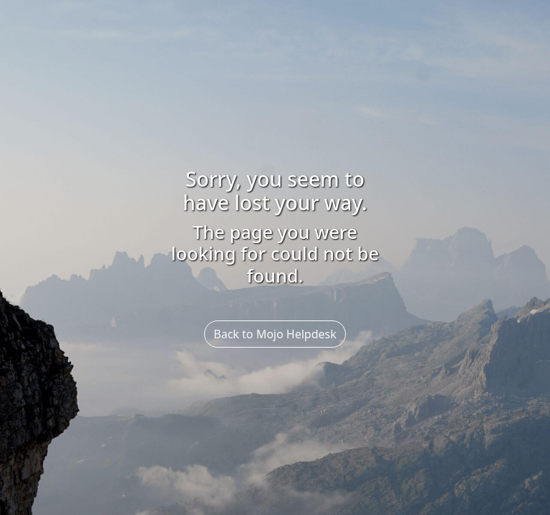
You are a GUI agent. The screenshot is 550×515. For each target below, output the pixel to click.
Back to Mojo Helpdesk (274, 334)
